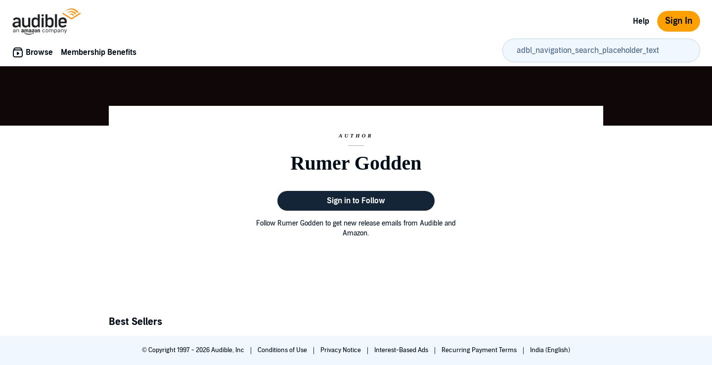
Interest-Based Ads (402, 350)
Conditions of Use (283, 350)
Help (641, 21)
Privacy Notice (341, 350)
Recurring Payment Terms (480, 350)
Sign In (678, 21)
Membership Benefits (98, 52)
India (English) (550, 350)
